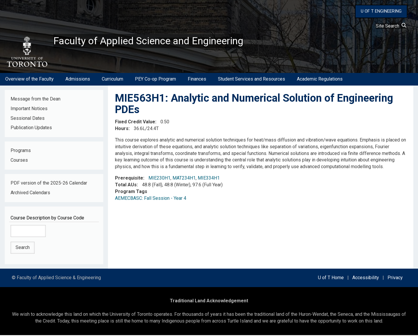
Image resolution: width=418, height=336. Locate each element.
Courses (19, 161)
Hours (121, 129)
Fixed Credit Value (135, 123)
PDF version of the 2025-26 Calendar (49, 184)
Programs (21, 151)
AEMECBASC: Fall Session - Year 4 (150, 199)
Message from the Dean (35, 100)
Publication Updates (31, 129)
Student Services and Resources (251, 80)
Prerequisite (129, 179)
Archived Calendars (30, 194)
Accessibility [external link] (365, 279)
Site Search (391, 26)
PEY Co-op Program (155, 80)
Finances (197, 80)
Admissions (77, 80)
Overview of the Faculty (29, 80)
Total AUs (126, 186)
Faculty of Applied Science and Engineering (153, 41)
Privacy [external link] (395, 279)
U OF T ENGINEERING (381, 11)
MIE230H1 (159, 179)
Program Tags (131, 192)
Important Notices (29, 109)
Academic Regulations (320, 80)
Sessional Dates (28, 119)
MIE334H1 (209, 179)
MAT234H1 (184, 179)
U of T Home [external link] (331, 279)
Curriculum (112, 80)
